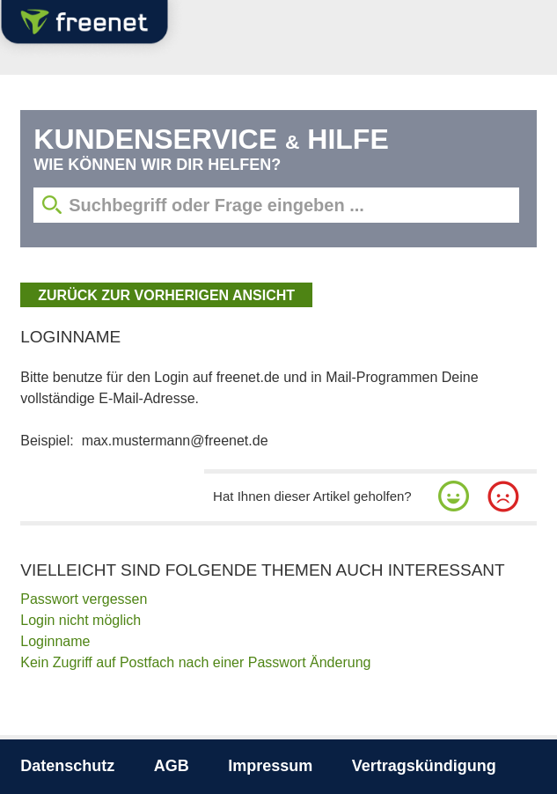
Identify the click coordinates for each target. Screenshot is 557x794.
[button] (454, 496)
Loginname (55, 641)
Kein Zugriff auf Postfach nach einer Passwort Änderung (195, 662)
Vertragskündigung (424, 766)
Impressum (270, 766)
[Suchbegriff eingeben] (275, 205)
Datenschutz (67, 766)
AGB (171, 766)
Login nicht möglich (80, 620)
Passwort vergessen (83, 599)
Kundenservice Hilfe (210, 139)
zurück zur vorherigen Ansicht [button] (166, 295)
